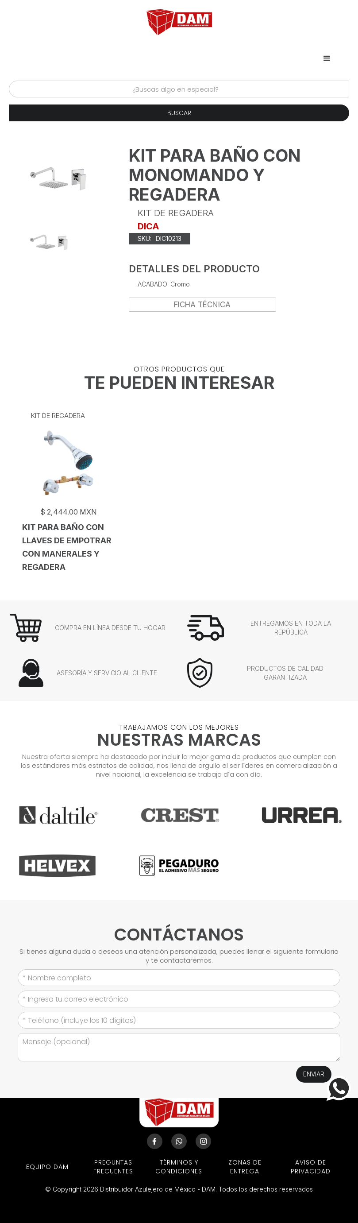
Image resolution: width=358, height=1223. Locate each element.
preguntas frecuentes (113, 1167)
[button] (327, 58)
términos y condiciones (178, 1167)
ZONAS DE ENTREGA (245, 1167)
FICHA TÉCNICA (202, 304)
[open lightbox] (49, 242)
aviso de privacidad (311, 1167)
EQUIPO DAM (47, 1166)
